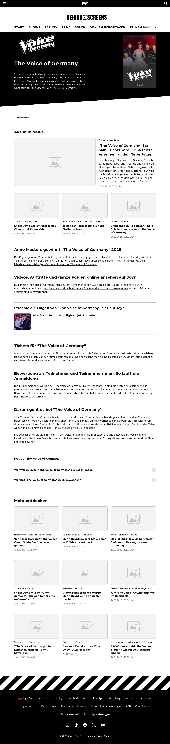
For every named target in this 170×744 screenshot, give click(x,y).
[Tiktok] (76, 725)
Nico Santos (90, 260)
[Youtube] (102, 725)
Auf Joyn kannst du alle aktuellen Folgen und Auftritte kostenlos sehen (86, 288)
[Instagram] (67, 725)
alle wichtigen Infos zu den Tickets (55, 360)
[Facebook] (85, 725)
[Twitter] (94, 725)
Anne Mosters (39, 257)
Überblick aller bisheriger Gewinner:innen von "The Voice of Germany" (55, 264)
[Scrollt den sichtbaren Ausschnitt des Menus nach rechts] (155, 27)
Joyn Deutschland (33, 698)
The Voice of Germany (41, 284)
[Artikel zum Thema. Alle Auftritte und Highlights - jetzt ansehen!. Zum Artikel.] (85, 321)
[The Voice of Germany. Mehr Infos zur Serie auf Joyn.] (139, 61)
